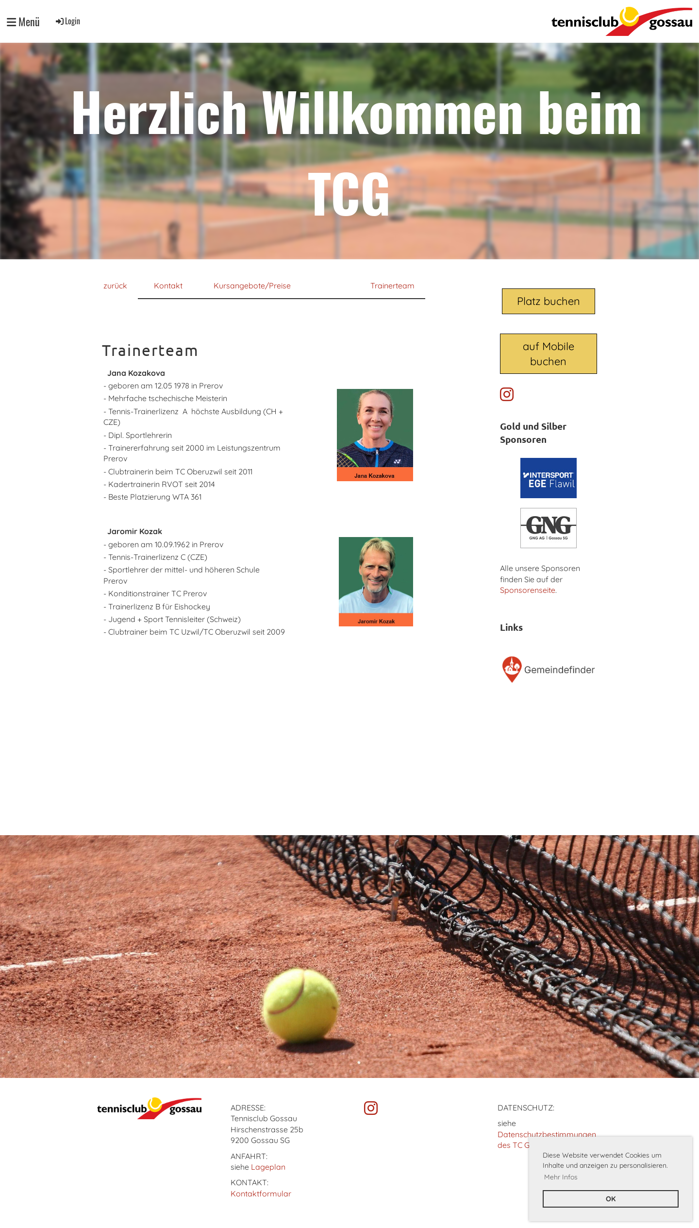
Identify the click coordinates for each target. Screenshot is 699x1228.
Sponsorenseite (527, 590)
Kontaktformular (261, 1193)
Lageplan (268, 1167)
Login (67, 21)
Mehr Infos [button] (561, 1177)
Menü (23, 21)
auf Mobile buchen (548, 353)
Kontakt (168, 285)
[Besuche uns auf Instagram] (507, 394)
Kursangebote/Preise (252, 285)
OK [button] (611, 1198)
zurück (115, 285)
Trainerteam (392, 285)
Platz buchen (548, 301)
